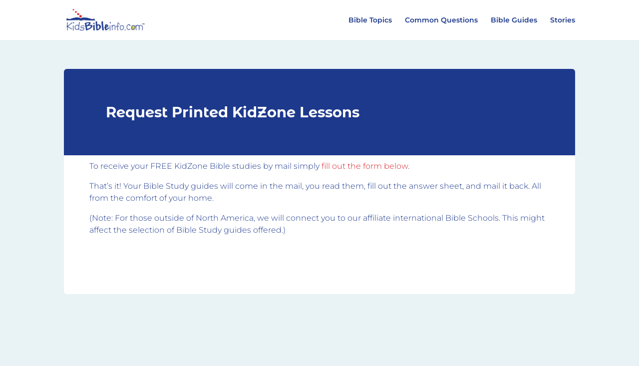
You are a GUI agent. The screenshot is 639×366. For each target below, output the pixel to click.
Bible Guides (514, 20)
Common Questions (441, 20)
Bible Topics (370, 20)
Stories (562, 20)
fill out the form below (364, 166)
